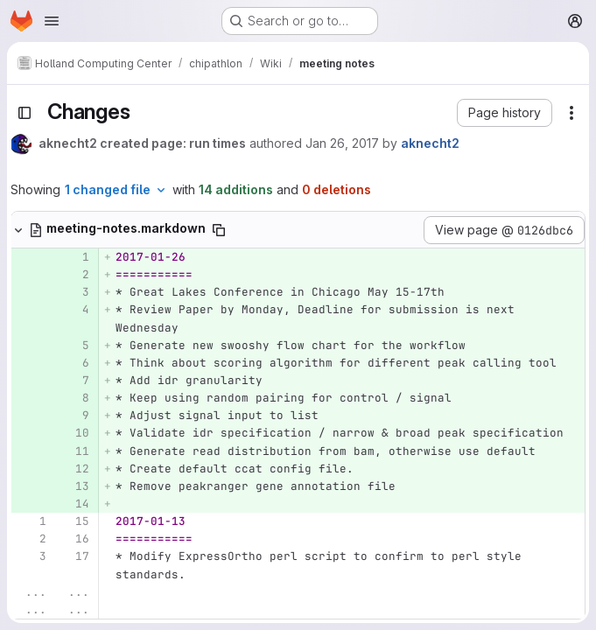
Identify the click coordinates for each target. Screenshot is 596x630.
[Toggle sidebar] (25, 113)
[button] (504, 113)
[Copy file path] (218, 230)
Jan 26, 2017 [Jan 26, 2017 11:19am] (342, 143)
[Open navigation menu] (52, 21)
